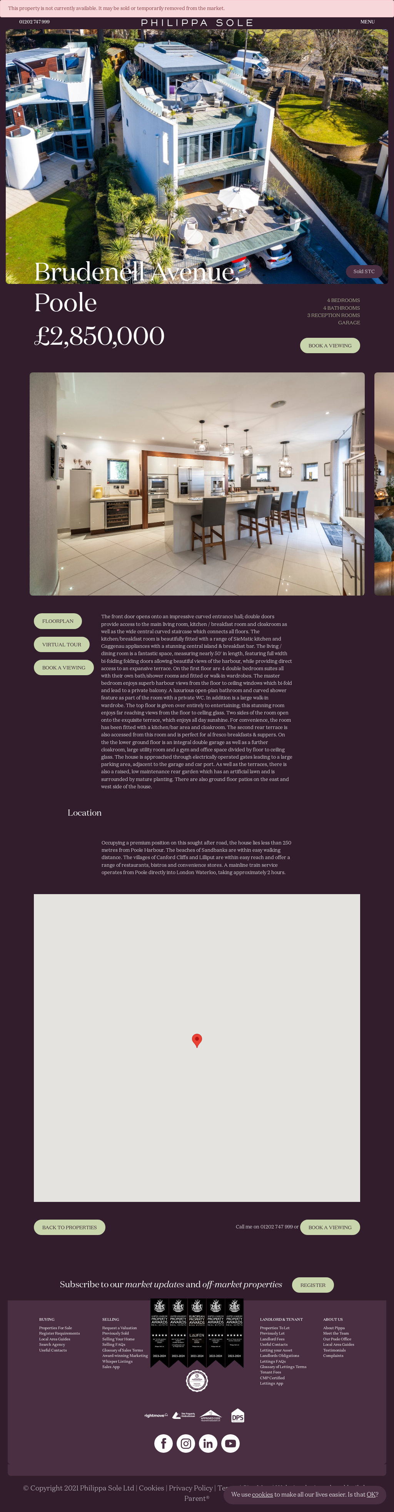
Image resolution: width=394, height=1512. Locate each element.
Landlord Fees (272, 1339)
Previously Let (272, 1333)
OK (371, 1495)
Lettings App (271, 1383)
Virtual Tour (61, 649)
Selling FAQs (113, 1345)
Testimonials (334, 1350)
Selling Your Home (118, 1339)
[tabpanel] (197, 484)
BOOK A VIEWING (330, 1232)
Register (313, 1285)
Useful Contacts (53, 1350)
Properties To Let (275, 1328)
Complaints (333, 1356)
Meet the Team (336, 1333)
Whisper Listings (117, 1361)
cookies (262, 1495)
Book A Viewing (330, 346)
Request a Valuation (118, 1328)
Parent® (197, 1498)
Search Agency (52, 1345)
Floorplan (57, 626)
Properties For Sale (55, 1328)
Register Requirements (59, 1333)
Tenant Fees (270, 1372)
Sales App (111, 1367)
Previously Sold (115, 1333)
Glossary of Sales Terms (118, 1350)
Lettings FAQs (273, 1361)
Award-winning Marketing (118, 1356)
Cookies (151, 1488)
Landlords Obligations (279, 1356)
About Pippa (334, 1328)
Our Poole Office (337, 1339)
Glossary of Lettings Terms (283, 1367)
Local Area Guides (54, 1339)
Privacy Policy (191, 1488)
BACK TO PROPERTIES (69, 1232)
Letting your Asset (276, 1350)
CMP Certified (272, 1378)
